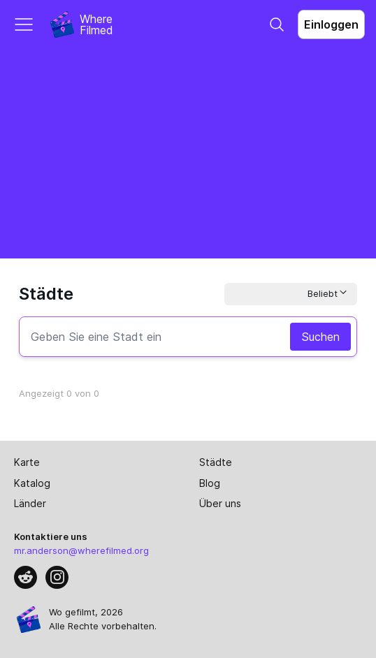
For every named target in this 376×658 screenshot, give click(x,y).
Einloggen (331, 24)
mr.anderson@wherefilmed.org (81, 550)
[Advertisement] (188, 153)
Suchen (320, 337)
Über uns (220, 503)
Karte (27, 462)
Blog (209, 483)
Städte (215, 462)
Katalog (32, 483)
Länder (30, 503)
